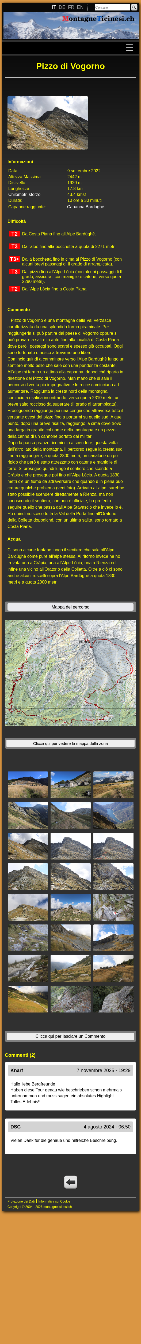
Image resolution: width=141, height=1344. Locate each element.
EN (80, 7)
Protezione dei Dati (21, 1201)
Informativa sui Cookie (54, 1201)
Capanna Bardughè (85, 207)
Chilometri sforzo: (24, 194)
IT (54, 7)
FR (71, 7)
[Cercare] (112, 7)
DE (62, 7)
